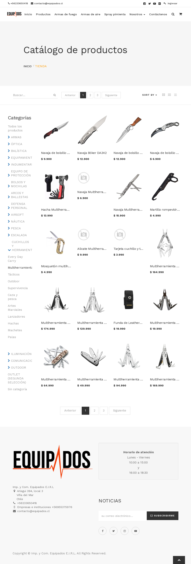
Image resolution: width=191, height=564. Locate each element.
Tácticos (14, 274)
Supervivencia (17, 288)
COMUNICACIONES (20, 361)
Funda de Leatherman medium (137, 323)
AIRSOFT (17, 214)
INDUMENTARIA (20, 164)
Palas (12, 337)
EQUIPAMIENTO (20, 158)
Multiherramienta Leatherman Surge (104, 323)
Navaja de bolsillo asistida (59, 153)
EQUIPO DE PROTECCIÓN (20, 173)
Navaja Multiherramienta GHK (135, 209)
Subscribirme (162, 515)
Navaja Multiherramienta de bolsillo (103, 192)
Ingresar (170, 3)
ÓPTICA (16, 144)
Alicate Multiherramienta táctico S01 (103, 249)
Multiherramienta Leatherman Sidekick (142, 379)
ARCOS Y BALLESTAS (19, 195)
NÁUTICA (18, 221)
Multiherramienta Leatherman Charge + (70, 323)
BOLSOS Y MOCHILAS (19, 184)
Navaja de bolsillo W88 (166, 153)
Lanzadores (16, 316)
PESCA (16, 228)
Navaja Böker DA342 (92, 153)
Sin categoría (17, 389)
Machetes (15, 330)
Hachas (13, 323)
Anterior (70, 95)
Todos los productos (15, 128)
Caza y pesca (13, 297)
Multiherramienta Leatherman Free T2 (105, 379)
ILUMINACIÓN (20, 354)
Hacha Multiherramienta (59, 209)
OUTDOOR (18, 367)
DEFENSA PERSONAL (19, 206)
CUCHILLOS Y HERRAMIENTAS (21, 246)
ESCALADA (19, 235)
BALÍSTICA (19, 151)
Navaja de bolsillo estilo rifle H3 (136, 153)
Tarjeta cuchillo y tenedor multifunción (142, 249)
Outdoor (14, 281)
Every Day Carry (15, 259)
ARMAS (16, 137)
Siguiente (111, 95)
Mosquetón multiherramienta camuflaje (70, 266)
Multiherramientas (17, 267)
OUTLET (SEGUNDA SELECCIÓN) (17, 378)
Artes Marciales (15, 308)
